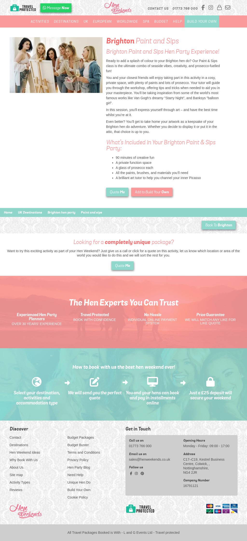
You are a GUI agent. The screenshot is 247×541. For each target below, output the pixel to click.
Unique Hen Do (79, 482)
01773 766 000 (140, 446)
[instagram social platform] (211, 8)
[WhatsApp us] (55, 7)
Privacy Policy (78, 460)
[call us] (185, 8)
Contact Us (158, 8)
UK (85, 21)
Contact (15, 437)
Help (177, 21)
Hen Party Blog (79, 467)
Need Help (75, 475)
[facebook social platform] (203, 8)
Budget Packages (81, 437)
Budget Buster (78, 445)
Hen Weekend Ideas (25, 452)
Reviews (16, 490)
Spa (146, 21)
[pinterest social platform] (142, 473)
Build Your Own (202, 21)
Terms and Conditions (84, 452)
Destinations (66, 21)
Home (8, 212)
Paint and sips (91, 212)
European (102, 21)
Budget (161, 21)
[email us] (227, 8)
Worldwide (127, 21)
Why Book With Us (24, 460)
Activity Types (20, 482)
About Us (17, 467)
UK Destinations (30, 212)
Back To (218, 225)
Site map (16, 475)
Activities (40, 21)
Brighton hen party (61, 212)
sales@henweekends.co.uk (149, 459)
